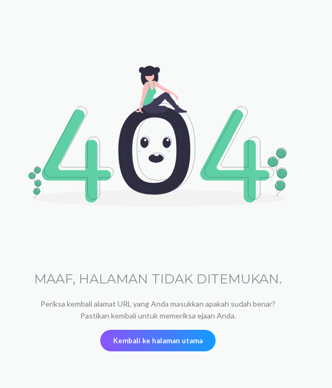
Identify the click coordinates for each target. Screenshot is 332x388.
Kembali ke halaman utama (158, 340)
